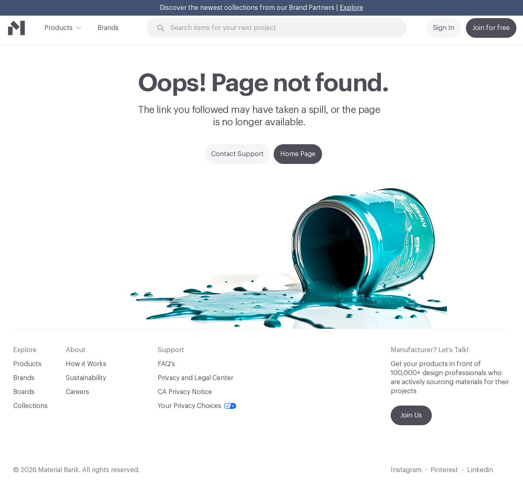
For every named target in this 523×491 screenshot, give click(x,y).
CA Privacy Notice (185, 392)
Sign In (443, 28)
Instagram (406, 470)
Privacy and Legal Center (195, 378)
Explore (351, 8)
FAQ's (166, 364)
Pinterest (444, 470)
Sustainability (86, 378)
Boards (24, 392)
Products (58, 27)
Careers (77, 392)
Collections (30, 406)
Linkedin (480, 470)
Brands (108, 28)
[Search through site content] (281, 28)
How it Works (86, 364)
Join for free (491, 28)
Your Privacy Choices (197, 405)
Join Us (411, 415)
